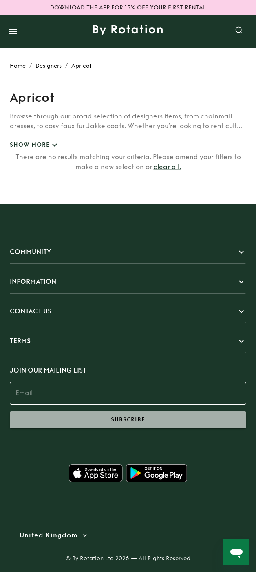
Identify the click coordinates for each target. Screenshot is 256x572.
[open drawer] (13, 32)
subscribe (128, 419)
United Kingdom (48, 535)
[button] (128, 252)
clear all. (167, 167)
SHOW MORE (35, 145)
